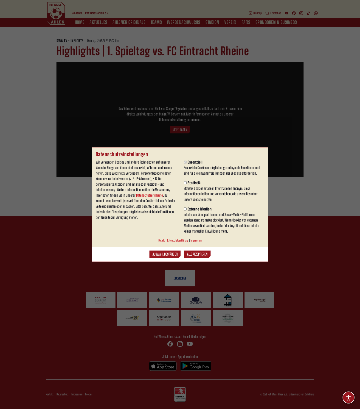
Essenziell (193, 162)
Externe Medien (198, 209)
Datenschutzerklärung (149, 195)
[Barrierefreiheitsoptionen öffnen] (348, 397)
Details (161, 240)
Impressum (196, 240)
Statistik (192, 183)
